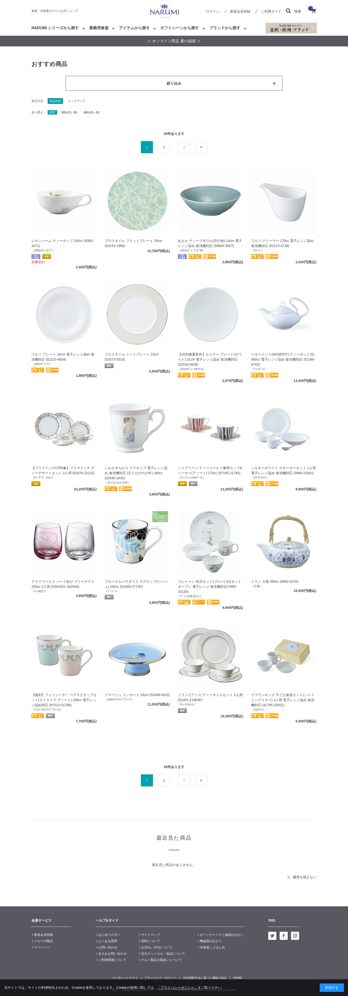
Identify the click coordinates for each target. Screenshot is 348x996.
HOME (237, 978)
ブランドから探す (224, 28)
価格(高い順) (91, 112)
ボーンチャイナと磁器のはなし (222, 935)
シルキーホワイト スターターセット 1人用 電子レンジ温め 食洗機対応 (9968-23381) (283, 470)
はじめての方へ (109, 935)
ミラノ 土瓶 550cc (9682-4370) (274, 581)
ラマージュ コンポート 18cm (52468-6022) (137, 695)
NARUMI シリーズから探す (55, 28)
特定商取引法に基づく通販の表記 (205, 978)
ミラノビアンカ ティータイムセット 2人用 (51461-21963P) (210, 697)
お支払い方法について (157, 947)
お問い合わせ (107, 947)
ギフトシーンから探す (179, 28)
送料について (150, 941)
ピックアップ (76, 101)
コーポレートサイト (125, 978)
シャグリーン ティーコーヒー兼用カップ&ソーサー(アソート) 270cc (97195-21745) (210, 470)
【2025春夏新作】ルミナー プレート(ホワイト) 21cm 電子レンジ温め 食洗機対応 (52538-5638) (210, 359)
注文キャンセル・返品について (163, 953)
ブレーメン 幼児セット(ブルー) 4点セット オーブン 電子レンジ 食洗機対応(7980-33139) (209, 587)
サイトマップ (150, 935)
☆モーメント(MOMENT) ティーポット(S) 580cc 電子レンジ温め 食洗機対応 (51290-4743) (283, 359)
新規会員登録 (240, 11)
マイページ (42, 947)
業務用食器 (99, 28)
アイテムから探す (134, 28)
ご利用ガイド (271, 11)
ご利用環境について (112, 960)
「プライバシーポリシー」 (177, 987)
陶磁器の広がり (211, 941)
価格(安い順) (69, 112)
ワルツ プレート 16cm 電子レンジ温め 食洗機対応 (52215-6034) (62, 356)
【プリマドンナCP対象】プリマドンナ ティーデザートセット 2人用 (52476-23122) (62, 470)
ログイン (212, 11)
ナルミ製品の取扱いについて (161, 960)
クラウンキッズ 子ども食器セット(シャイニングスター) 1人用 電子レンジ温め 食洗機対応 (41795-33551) (282, 700)
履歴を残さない (305, 877)
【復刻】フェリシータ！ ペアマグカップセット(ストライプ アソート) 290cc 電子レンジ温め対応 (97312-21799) (64, 700)
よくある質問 (107, 941)
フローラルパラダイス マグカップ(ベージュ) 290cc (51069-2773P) (136, 584)
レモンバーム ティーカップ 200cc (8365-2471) (62, 243)
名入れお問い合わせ (112, 953)
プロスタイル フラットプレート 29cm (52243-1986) (133, 243)
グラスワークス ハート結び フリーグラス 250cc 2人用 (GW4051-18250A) (62, 584)
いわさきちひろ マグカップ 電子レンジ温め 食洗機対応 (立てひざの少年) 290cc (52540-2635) (136, 473)
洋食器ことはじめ (212, 947)
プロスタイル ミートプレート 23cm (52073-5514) (132, 356)
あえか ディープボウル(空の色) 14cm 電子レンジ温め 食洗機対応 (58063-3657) (210, 243)
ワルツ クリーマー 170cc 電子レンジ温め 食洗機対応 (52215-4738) (282, 243)
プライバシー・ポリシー (160, 978)
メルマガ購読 (43, 941)
